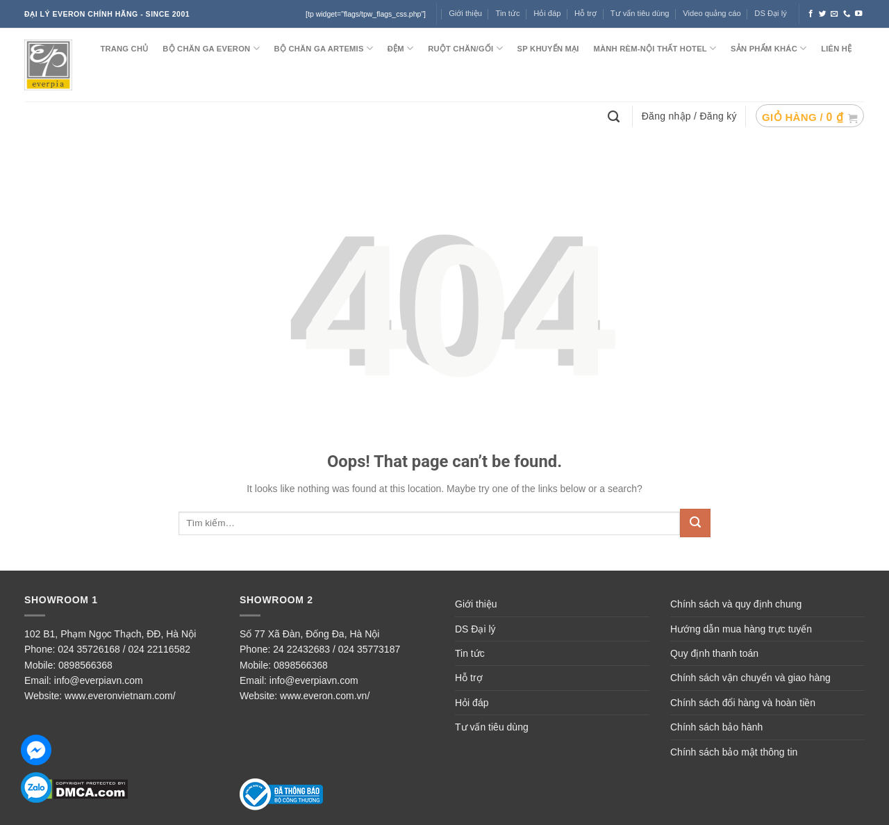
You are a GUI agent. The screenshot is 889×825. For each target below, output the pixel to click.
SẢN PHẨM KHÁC (768, 48)
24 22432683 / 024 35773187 (336, 649)
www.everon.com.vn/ (324, 695)
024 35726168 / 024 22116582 (124, 649)
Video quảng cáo (712, 13)
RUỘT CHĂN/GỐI (465, 48)
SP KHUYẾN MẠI (548, 48)
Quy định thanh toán (714, 653)
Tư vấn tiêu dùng (640, 13)
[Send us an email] (834, 14)
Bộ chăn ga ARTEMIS (323, 48)
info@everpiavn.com (98, 680)
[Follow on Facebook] (811, 14)
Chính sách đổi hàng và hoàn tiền (742, 702)
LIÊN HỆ (836, 48)
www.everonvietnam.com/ (120, 695)
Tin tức (508, 13)
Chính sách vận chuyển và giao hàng (750, 677)
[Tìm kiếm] (615, 115)
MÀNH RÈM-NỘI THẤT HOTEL (654, 48)
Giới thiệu (476, 604)
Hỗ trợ (585, 13)
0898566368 (85, 665)
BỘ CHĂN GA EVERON (211, 48)
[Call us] (847, 14)
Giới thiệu (465, 13)
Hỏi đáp (471, 702)
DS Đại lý (770, 13)
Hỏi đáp (546, 13)
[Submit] (695, 523)
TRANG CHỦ (124, 48)
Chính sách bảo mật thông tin (733, 752)
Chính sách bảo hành (716, 727)
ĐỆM (401, 48)
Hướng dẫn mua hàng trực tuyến (741, 629)
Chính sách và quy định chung (735, 604)
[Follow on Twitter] (822, 14)
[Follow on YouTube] (859, 14)
